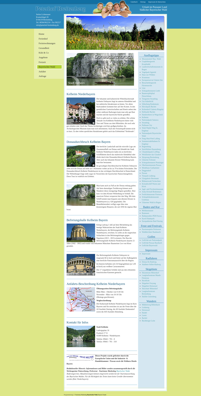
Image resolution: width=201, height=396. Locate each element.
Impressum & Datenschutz (157, 2)
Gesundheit (44, 48)
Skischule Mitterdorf (150, 289)
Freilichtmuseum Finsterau (152, 194)
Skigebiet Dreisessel (149, 286)
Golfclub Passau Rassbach (152, 243)
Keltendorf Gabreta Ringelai (152, 109)
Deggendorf (146, 171)
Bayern (100, 394)
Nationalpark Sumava (150, 120)
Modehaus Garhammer (150, 168)
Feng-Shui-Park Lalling (151, 139)
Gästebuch (134, 2)
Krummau (146, 78)
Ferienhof (43, 38)
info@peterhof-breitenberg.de (47, 25)
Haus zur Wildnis (148, 75)
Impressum (146, 254)
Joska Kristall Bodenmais (151, 192)
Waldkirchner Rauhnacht (151, 232)
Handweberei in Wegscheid (152, 115)
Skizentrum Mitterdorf (150, 273)
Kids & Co (44, 52)
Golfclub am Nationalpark (152, 240)
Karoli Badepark (148, 219)
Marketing (84, 394)
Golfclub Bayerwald (149, 245)
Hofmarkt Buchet (148, 112)
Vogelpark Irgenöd (149, 72)
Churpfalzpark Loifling (150, 152)
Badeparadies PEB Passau (152, 216)
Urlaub (104, 394)
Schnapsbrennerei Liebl (151, 91)
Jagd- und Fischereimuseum (152, 189)
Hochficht (145, 281)
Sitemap (143, 2)
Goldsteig (145, 307)
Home (41, 34)
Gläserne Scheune (149, 160)
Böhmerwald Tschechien (151, 181)
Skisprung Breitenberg (150, 157)
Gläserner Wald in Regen (151, 202)
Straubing (145, 123)
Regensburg (146, 147)
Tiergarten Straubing (150, 99)
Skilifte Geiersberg (149, 297)
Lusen (144, 315)
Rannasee (145, 213)
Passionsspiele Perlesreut (151, 229)
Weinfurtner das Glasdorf (151, 155)
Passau (144, 173)
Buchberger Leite (148, 321)
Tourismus (78, 394)
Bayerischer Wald (92, 394)
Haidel (144, 313)
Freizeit (42, 62)
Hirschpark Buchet (149, 107)
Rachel (144, 318)
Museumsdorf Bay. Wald (151, 59)
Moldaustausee (147, 211)
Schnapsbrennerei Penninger (153, 163)
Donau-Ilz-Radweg (149, 262)
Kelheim (145, 117)
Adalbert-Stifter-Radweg (151, 264)
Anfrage (42, 76)
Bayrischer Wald (123, 371)
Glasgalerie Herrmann (150, 178)
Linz (143, 88)
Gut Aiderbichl (147, 101)
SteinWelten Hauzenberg (151, 149)
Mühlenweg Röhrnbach (151, 305)
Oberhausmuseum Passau (151, 165)
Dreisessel (146, 310)
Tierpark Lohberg (148, 176)
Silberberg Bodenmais (150, 104)
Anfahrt (42, 71)
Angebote (43, 57)
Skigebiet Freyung (149, 283)
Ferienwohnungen (47, 43)
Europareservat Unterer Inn (152, 80)
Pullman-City (147, 125)
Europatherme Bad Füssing (152, 221)
